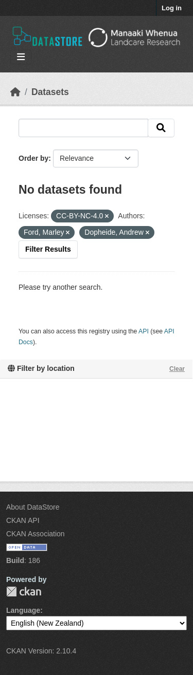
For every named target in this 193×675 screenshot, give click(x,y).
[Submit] (161, 128)
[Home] (15, 92)
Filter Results (48, 249)
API (143, 331)
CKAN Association (35, 534)
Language (23, 610)
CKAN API (23, 520)
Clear (177, 368)
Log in (172, 8)
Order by (33, 158)
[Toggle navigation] (20, 57)
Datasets (50, 92)
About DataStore (33, 507)
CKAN (23, 591)
